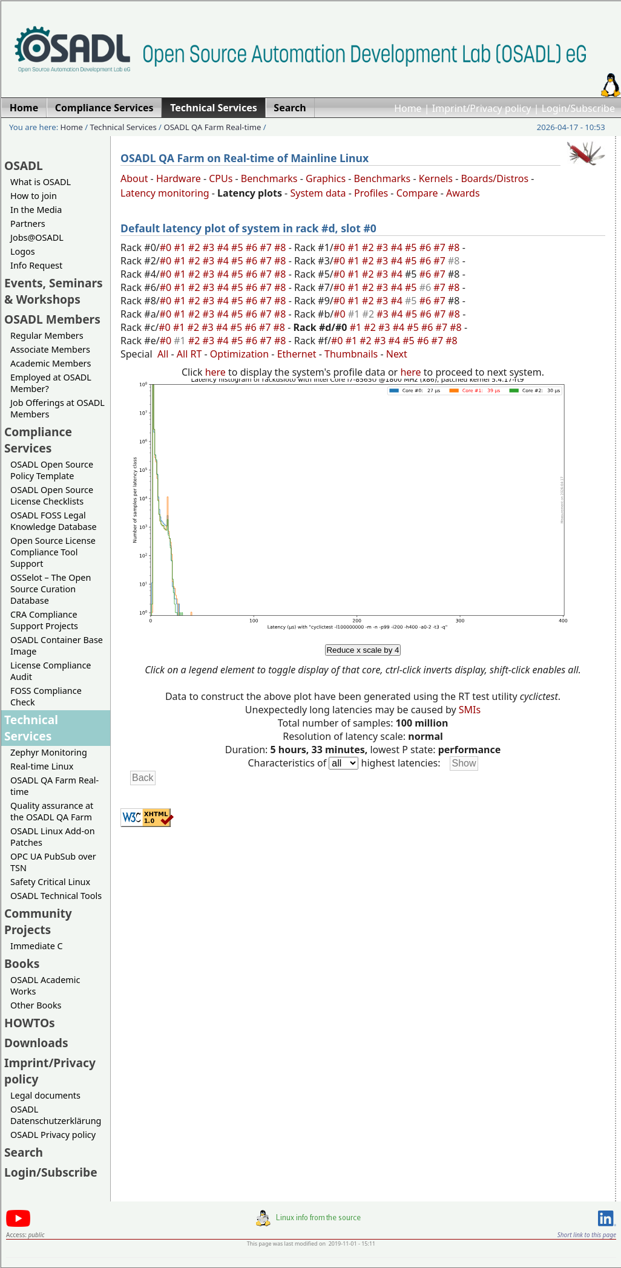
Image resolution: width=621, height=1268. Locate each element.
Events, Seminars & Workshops (53, 291)
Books (21, 963)
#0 (167, 247)
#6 (253, 247)
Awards (463, 193)
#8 (281, 247)
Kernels (436, 178)
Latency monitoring (164, 193)
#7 (267, 247)
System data (318, 193)
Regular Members (47, 335)
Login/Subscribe (578, 108)
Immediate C (36, 946)
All (162, 354)
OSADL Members (52, 319)
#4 (224, 247)
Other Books (35, 1005)
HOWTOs (29, 1023)
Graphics (326, 178)
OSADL (23, 165)
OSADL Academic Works (45, 985)
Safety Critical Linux (50, 881)
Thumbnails (351, 354)
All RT (189, 354)
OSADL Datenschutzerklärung (55, 1114)
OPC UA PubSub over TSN (53, 862)
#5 (238, 247)
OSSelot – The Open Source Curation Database (50, 589)
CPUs (220, 178)
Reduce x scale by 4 (362, 650)
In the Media (36, 209)
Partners (27, 223)
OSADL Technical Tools (56, 895)
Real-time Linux (41, 766)
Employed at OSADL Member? (50, 382)
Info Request (36, 265)
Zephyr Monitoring (48, 752)
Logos (22, 251)
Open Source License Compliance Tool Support (53, 552)
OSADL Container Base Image (56, 645)
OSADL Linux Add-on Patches (52, 836)
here (215, 372)
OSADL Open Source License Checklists (51, 495)
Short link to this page (586, 1234)
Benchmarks (269, 178)
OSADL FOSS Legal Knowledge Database (53, 520)
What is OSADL (40, 182)
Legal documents (45, 1095)
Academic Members (50, 363)
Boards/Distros (494, 178)
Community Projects (38, 921)
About (134, 178)
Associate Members (50, 349)
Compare (417, 193)
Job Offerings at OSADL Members (57, 408)
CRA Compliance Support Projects (44, 620)
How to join (33, 195)
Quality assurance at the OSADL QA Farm (51, 811)
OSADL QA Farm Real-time (212, 127)
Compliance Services (38, 439)
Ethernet (297, 354)
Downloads (36, 1042)
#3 (210, 247)
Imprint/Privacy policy (481, 108)
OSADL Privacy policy (53, 1134)
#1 (181, 247)
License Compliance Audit (50, 670)
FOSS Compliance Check (46, 696)
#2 (195, 247)
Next (396, 354)
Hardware (178, 178)
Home (408, 108)
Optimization (239, 354)
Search (23, 1152)
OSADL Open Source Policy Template (51, 470)
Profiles (371, 193)
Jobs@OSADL (37, 237)
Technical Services (123, 127)
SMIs (470, 709)
